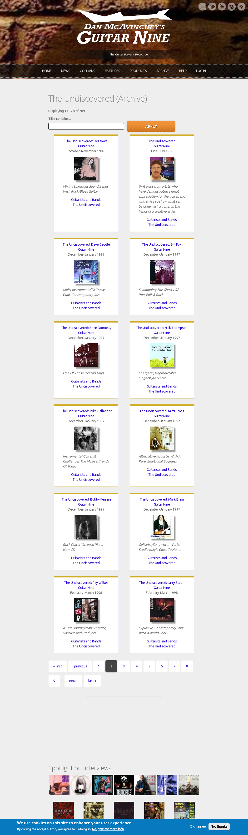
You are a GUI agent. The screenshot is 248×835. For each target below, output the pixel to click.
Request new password (201, 763)
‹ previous (47, 496)
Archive (162, 70)
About (20, 695)
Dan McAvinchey (28, 703)
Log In (201, 70)
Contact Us (192, 687)
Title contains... (27, 115)
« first (25, 496)
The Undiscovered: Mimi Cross (124, 325)
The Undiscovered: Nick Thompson (196, 241)
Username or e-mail (199, 734)
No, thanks (211, 827)
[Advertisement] (124, 543)
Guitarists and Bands (52, 197)
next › (186, 496)
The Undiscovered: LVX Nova (52, 138)
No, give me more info (115, 830)
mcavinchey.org (27, 711)
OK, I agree (190, 827)
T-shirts (189, 711)
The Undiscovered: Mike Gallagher (51, 325)
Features (112, 70)
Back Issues (192, 695)
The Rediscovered (85, 703)
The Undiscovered (51, 202)
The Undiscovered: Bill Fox (51, 241)
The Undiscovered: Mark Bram (52, 413)
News (65, 70)
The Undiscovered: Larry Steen (196, 413)
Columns (87, 70)
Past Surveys (193, 703)
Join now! (158, 692)
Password (192, 751)
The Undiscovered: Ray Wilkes (124, 413)
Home (47, 70)
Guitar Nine (52, 143)
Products (138, 70)
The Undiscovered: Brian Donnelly (124, 241)
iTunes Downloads (85, 687)
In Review (79, 695)
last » (205, 496)
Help (183, 70)
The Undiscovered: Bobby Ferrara (196, 325)
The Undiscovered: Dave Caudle (196, 138)
